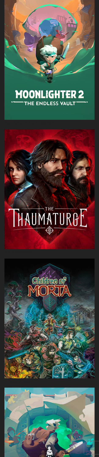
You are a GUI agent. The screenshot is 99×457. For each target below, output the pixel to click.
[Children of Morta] (49, 318)
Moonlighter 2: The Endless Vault (29, 123)
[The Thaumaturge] (49, 189)
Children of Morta (18, 381)
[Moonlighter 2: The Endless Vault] (49, 60)
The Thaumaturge (18, 252)
